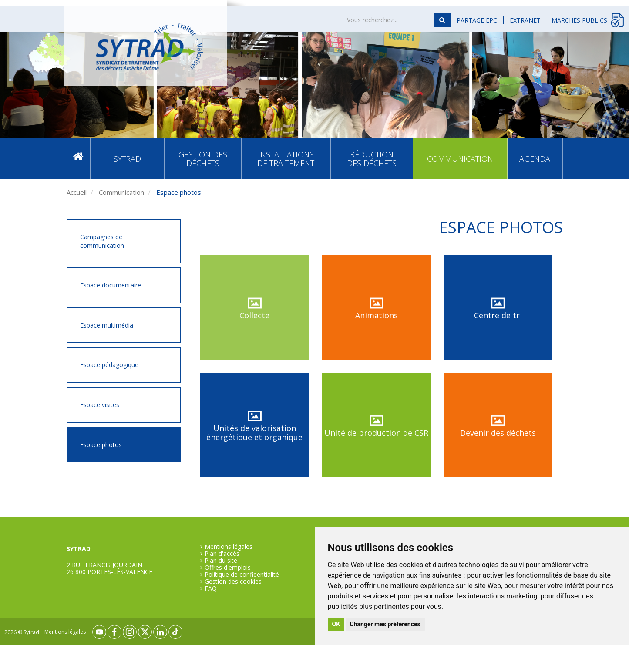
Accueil (78, 158)
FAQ (211, 588)
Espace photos (101, 445)
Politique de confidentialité (242, 574)
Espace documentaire (110, 285)
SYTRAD (127, 159)
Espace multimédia (106, 325)
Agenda (534, 159)
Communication (460, 159)
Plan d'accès (222, 553)
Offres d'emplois (228, 567)
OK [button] (336, 624)
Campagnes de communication (102, 241)
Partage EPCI (478, 20)
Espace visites (99, 405)
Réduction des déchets (372, 158)
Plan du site (221, 560)
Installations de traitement (285, 158)
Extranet (525, 20)
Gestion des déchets (202, 158)
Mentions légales (228, 546)
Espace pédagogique (109, 365)
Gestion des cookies (233, 581)
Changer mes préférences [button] (385, 624)
